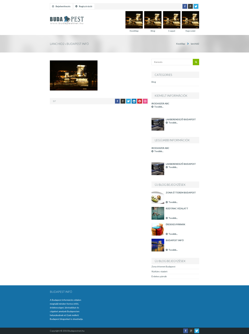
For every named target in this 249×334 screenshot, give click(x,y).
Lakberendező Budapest (181, 119)
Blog (153, 81)
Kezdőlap (180, 43)
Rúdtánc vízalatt (177, 208)
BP (54, 101)
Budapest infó (175, 240)
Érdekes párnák (175, 224)
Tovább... (157, 106)
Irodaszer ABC (160, 103)
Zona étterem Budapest (181, 192)
